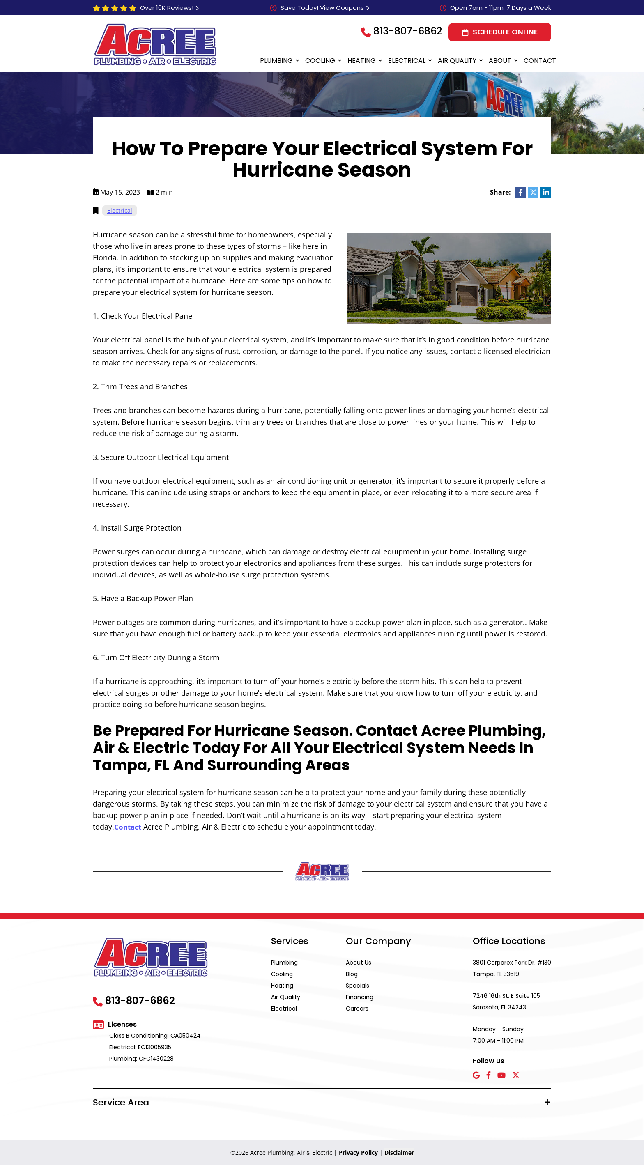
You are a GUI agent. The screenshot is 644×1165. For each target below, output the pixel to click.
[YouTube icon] (501, 1075)
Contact (540, 60)
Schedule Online (505, 32)
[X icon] (516, 1075)
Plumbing (276, 60)
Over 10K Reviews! (166, 7)
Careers (357, 1008)
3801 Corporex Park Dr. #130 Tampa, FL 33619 (512, 968)
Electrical (407, 60)
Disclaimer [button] (399, 1152)
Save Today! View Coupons (322, 7)
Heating (361, 60)
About (500, 60)
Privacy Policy (358, 1152)
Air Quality (457, 60)
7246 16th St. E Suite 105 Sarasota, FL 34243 (506, 1001)
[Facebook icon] (488, 1075)
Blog (352, 974)
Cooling (320, 60)
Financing (359, 997)
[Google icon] (476, 1075)
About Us (358, 962)
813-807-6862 (407, 31)
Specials (357, 985)
